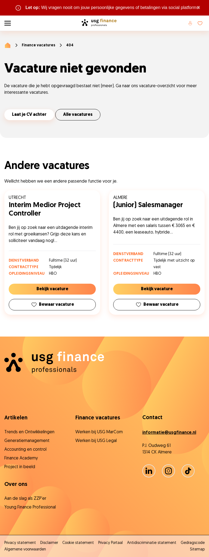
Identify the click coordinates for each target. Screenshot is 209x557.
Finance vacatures (38, 45)
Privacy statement (20, 543)
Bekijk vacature (52, 289)
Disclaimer (49, 543)
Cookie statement (78, 543)
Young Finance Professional (30, 507)
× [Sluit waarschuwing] (198, 7)
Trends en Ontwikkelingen (29, 432)
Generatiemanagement (27, 441)
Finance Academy (21, 458)
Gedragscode (193, 543)
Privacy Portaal (110, 543)
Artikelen (15, 418)
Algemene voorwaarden (25, 549)
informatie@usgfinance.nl (169, 433)
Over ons (15, 484)
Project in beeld (19, 467)
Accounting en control (25, 449)
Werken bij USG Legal (96, 441)
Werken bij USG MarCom (99, 432)
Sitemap (197, 549)
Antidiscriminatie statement (151, 543)
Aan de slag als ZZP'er (25, 499)
